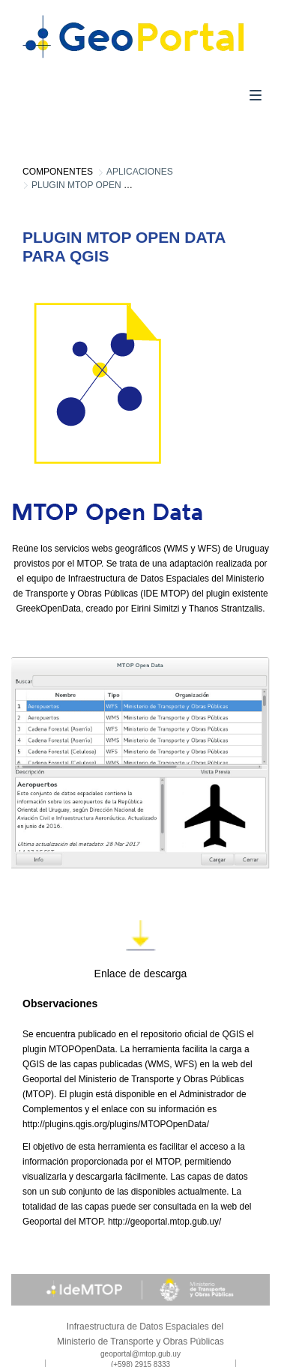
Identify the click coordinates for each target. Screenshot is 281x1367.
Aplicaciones (139, 171)
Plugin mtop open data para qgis (113, 185)
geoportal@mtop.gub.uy (140, 1354)
